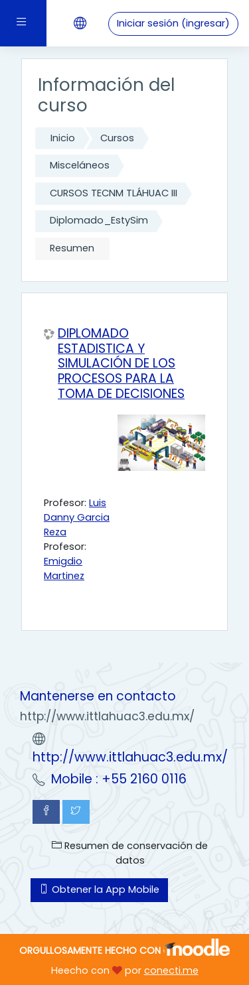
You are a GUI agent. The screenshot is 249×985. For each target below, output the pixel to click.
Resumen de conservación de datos (130, 853)
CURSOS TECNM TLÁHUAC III (113, 193)
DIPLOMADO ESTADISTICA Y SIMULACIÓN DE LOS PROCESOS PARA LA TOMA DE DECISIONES (121, 364)
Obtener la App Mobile (99, 889)
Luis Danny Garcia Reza (77, 517)
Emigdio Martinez (64, 568)
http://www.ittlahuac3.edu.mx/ (130, 757)
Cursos (117, 138)
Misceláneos (80, 165)
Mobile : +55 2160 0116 (119, 779)
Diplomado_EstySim (99, 220)
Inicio (62, 138)
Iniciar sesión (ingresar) (173, 23)
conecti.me (171, 970)
